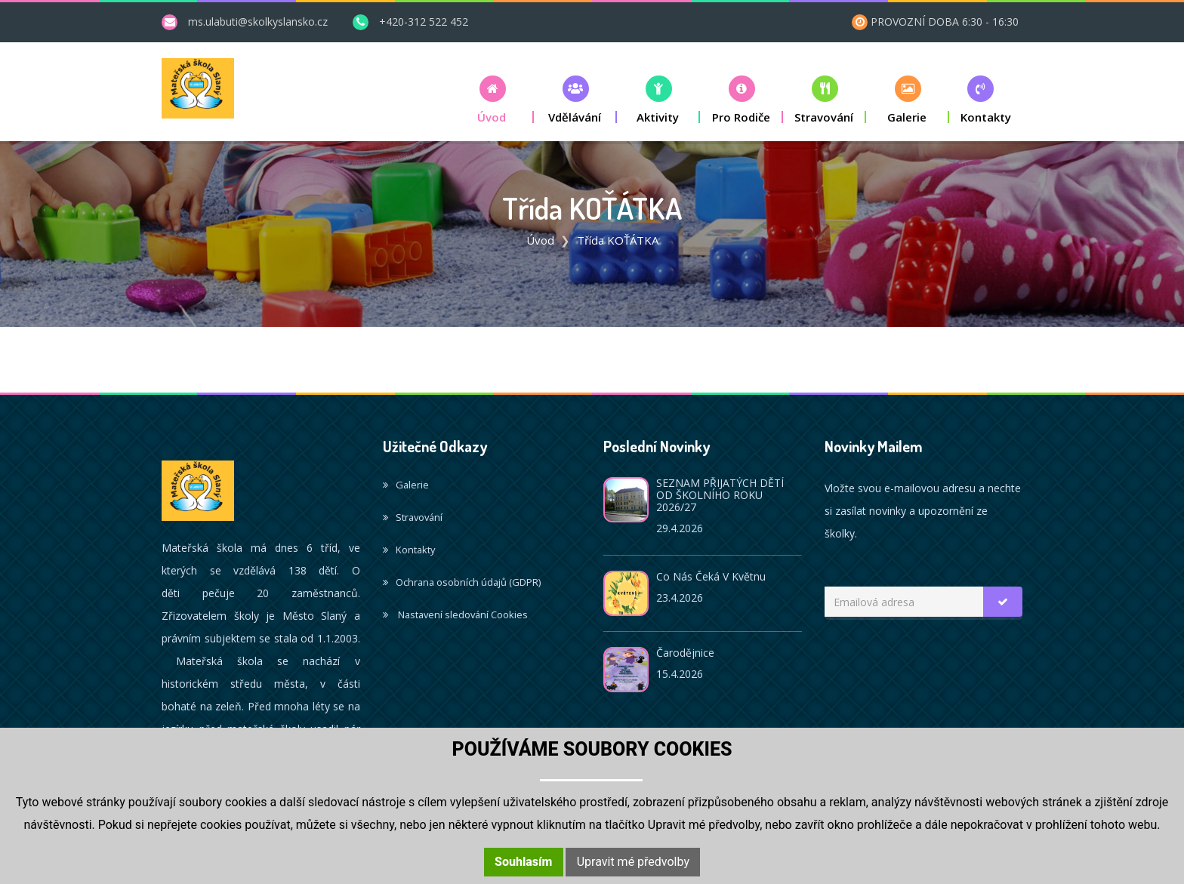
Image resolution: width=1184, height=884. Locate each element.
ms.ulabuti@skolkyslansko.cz (258, 21)
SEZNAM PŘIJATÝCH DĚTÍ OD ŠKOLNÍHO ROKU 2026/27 (720, 495)
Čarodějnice (685, 652)
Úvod (540, 240)
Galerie (406, 484)
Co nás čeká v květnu (711, 576)
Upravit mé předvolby (633, 862)
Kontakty (409, 549)
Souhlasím (523, 862)
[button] (492, 99)
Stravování (412, 517)
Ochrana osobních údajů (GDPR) (462, 582)
